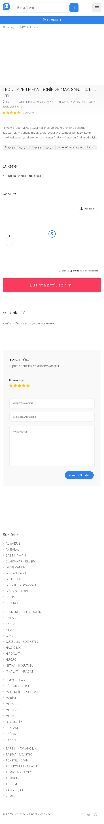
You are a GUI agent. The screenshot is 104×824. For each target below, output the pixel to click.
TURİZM (11, 784)
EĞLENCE (12, 603)
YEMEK (11, 796)
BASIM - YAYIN (16, 555)
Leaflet (62, 271)
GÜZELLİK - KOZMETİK (22, 641)
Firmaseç (8, 27)
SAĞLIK (11, 734)
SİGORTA (12, 740)
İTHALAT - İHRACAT (19, 671)
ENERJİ (10, 624)
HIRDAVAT (13, 653)
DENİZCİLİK (14, 579)
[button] (9, 236)
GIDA (9, 635)
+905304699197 (16, 147)
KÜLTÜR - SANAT (17, 686)
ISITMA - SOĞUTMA (19, 665)
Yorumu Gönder (79, 475)
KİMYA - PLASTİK (17, 680)
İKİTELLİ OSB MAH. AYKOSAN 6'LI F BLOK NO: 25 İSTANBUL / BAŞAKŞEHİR (49, 104)
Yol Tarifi (89, 208)
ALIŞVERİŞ (13, 543)
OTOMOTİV (14, 722)
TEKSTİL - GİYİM (17, 760)
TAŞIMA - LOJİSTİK (19, 754)
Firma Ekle (52, 20)
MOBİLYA (12, 710)
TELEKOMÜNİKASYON (21, 766)
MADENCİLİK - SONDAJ (22, 692)
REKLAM (12, 728)
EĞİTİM (10, 597)
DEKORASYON (16, 573)
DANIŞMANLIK (16, 567)
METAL (11, 704)
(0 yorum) (28, 112)
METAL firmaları (29, 27)
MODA (10, 716)
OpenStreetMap (78, 271)
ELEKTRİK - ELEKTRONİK (23, 612)
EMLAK (11, 618)
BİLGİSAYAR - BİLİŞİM (20, 561)
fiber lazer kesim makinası (24, 175)
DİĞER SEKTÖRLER (19, 591)
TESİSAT (12, 778)
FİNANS (11, 630)
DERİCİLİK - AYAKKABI (21, 585)
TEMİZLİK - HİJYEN (19, 772)
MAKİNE (11, 698)
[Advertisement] (52, 58)
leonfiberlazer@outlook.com (76, 147)
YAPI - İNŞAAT (15, 790)
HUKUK (11, 659)
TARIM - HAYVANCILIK (21, 748)
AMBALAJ (12, 549)
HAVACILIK (13, 647)
